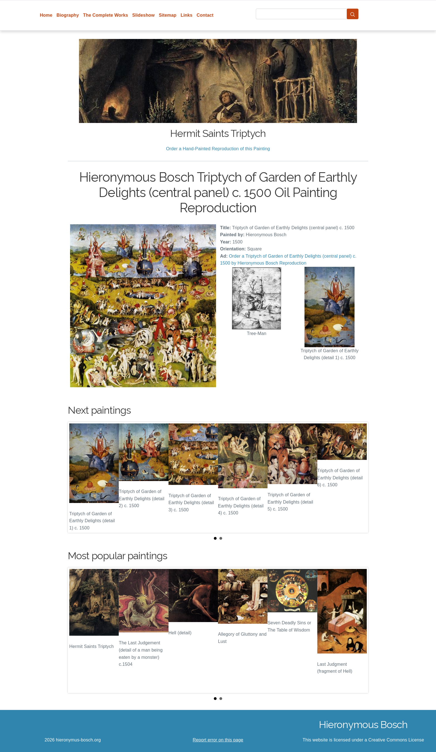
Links (187, 15)
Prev (76, 477)
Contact (205, 15)
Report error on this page (218, 740)
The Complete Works (105, 15)
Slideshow (143, 15)
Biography (67, 15)
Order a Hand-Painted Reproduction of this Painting (218, 148)
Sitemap (167, 15)
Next (359, 477)
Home (46, 15)
